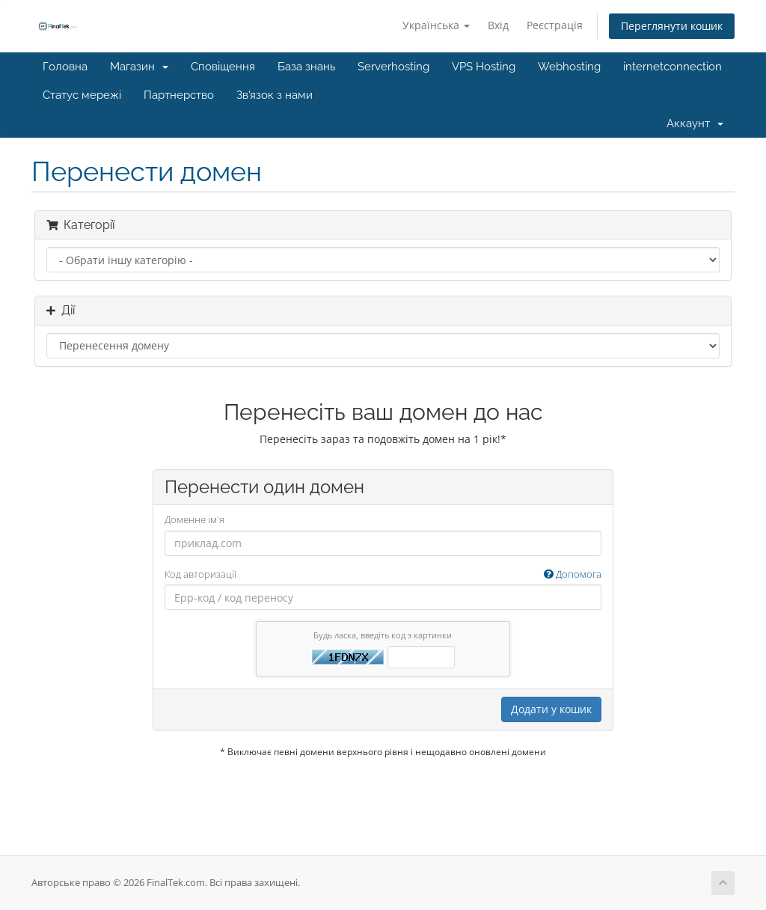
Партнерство (179, 95)
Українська (436, 25)
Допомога (572, 574)
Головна (65, 66)
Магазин (139, 66)
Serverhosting (393, 66)
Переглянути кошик (672, 26)
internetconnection (672, 66)
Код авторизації (383, 574)
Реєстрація (555, 25)
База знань (306, 66)
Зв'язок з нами (274, 95)
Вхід (498, 25)
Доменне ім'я (194, 519)
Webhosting (569, 66)
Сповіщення (223, 66)
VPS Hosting (483, 66)
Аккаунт (695, 123)
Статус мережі (82, 95)
